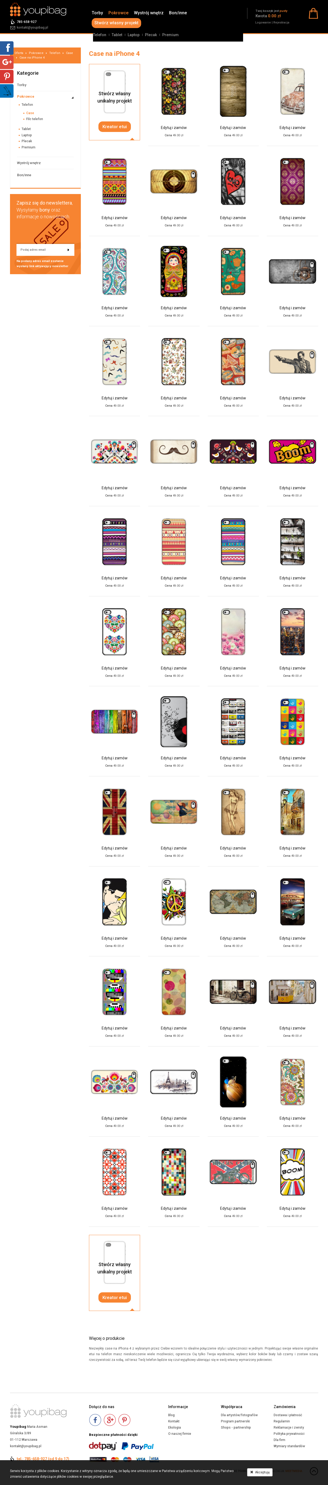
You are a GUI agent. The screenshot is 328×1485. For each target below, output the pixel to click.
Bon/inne (178, 12)
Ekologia (174, 1427)
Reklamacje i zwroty (289, 1427)
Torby (97, 12)
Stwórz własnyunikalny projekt (114, 97)
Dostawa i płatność (288, 1415)
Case (69, 53)
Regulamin (282, 1421)
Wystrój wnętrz (149, 12)
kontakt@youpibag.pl (32, 27)
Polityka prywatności (289, 1434)
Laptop (134, 35)
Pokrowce (118, 12)
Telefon (99, 35)
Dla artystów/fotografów (239, 1415)
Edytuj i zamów (174, 127)
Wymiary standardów (289, 1446)
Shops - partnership (236, 1427)
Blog (171, 1415)
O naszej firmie (179, 1434)
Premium (170, 35)
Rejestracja (281, 22)
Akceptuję (260, 1472)
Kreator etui (114, 126)
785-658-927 (27, 22)
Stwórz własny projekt (116, 22)
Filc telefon (34, 119)
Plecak (151, 35)
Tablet (117, 35)
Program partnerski (235, 1421)
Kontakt (174, 1421)
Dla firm (279, 1440)
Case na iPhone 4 (32, 57)
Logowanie (263, 22)
